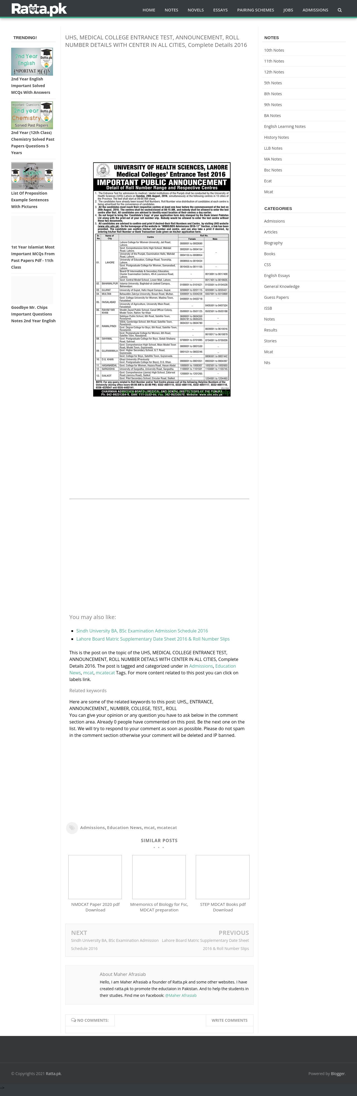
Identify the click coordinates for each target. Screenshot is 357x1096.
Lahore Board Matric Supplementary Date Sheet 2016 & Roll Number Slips (153, 639)
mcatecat (105, 673)
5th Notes (273, 82)
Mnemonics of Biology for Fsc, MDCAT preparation (159, 912)
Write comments (230, 1025)
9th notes (273, 104)
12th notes (274, 72)
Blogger (338, 1078)
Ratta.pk (53, 1078)
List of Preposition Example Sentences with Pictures (30, 199)
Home (149, 10)
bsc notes (273, 170)
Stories (270, 340)
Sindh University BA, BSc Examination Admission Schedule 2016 (142, 631)
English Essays (277, 275)
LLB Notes (273, 148)
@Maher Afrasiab (181, 1000)
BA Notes (272, 115)
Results (270, 330)
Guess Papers (276, 297)
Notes (269, 319)
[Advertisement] (159, 92)
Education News (124, 827)
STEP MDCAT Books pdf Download (223, 912)
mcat (88, 673)
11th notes (274, 61)
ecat (268, 180)
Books (269, 253)
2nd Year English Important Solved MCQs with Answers (30, 85)
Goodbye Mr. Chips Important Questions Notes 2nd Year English (33, 314)
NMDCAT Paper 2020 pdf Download (95, 912)
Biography (273, 242)
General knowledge (282, 286)
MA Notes (273, 159)
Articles (271, 232)
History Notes (276, 137)
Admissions (201, 666)
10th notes (274, 50)
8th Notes (273, 93)
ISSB (268, 308)
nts (267, 362)
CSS (267, 264)
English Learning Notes (285, 126)
